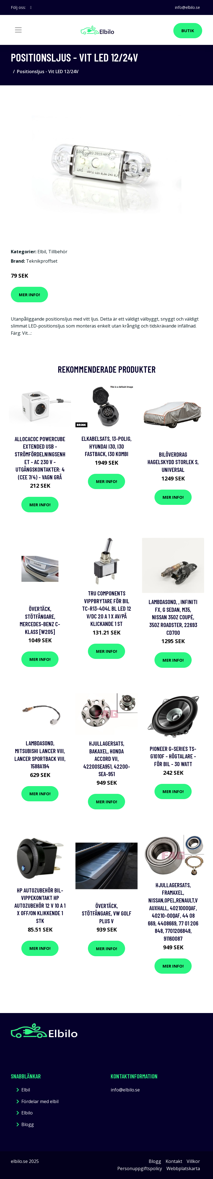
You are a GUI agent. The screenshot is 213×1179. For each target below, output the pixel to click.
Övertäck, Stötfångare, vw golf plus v (106, 913)
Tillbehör (57, 252)
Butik (187, 30)
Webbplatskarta (183, 1168)
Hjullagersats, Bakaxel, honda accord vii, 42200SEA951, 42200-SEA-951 (106, 758)
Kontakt (174, 1161)
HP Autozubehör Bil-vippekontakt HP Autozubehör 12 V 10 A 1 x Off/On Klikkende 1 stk (39, 905)
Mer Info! (29, 294)
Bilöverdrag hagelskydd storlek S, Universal (173, 462)
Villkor (193, 1161)
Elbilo (27, 1113)
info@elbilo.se (187, 7)
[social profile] (31, 7)
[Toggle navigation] (18, 30)
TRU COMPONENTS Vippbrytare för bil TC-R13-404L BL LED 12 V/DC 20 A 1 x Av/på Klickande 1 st (106, 608)
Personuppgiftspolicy (139, 1168)
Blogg (27, 1124)
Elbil (41, 252)
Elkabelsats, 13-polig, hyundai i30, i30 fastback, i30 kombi (106, 446)
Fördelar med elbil (40, 1101)
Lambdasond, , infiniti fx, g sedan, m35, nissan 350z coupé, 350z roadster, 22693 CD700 (173, 617)
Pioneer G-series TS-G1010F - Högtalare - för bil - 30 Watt (173, 756)
